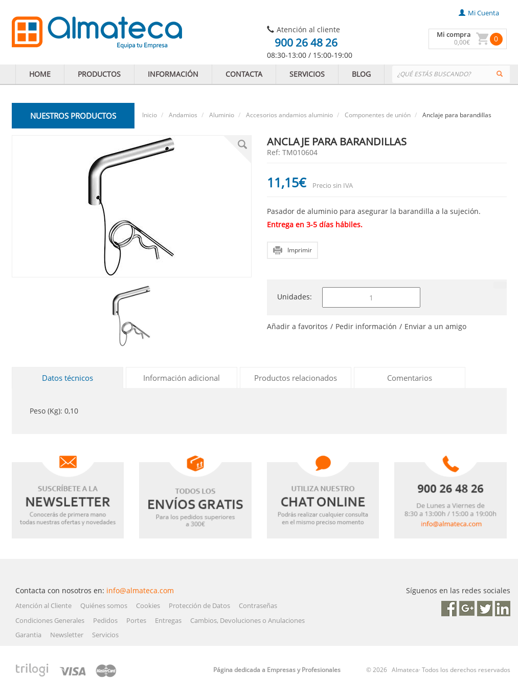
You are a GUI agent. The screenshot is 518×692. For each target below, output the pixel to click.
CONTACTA (244, 74)
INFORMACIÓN (173, 74)
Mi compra (454, 34)
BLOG (361, 74)
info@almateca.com (140, 590)
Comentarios (409, 378)
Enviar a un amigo (435, 326)
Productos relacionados (295, 378)
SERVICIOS (307, 74)
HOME (40, 74)
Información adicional (181, 378)
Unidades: (294, 296)
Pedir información (366, 326)
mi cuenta (479, 12)
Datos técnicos (67, 378)
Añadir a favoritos (297, 326)
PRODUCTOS (99, 74)
